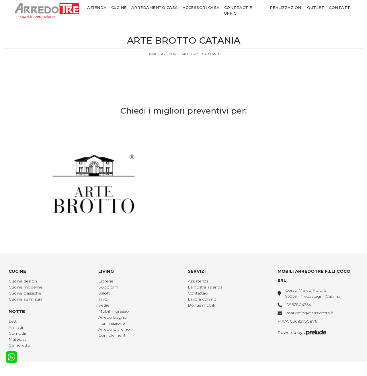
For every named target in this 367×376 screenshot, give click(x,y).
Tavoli (103, 299)
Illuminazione (111, 323)
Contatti (340, 7)
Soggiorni (108, 287)
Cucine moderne (25, 287)
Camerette (19, 345)
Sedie (104, 305)
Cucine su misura (25, 299)
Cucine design (23, 281)
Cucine (119, 7)
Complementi (112, 335)
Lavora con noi (202, 299)
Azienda (97, 7)
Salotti (104, 293)
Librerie (106, 281)
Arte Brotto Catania (201, 54)
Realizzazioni (286, 7)
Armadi (16, 327)
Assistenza (198, 281)
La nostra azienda (205, 287)
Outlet (315, 7)
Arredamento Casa (154, 7)
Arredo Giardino (114, 329)
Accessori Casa (201, 7)
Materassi (18, 339)
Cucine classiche (25, 293)
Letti (13, 321)
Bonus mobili (201, 305)
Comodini (18, 333)
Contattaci (198, 293)
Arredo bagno (112, 317)
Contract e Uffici (238, 10)
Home (152, 54)
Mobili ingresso (113, 311)
